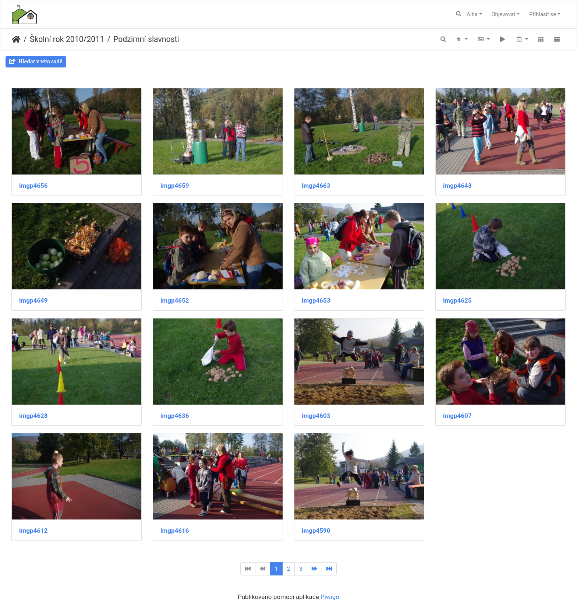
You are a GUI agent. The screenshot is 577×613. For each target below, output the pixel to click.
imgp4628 (33, 415)
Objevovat (503, 14)
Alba (472, 14)
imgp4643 (457, 185)
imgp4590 (316, 530)
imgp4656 (33, 185)
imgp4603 (316, 415)
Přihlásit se (542, 14)
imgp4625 (457, 300)
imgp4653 (316, 300)
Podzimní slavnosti (146, 39)
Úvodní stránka (16, 39)
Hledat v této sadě (36, 61)
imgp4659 (174, 185)
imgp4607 (457, 415)
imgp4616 (174, 530)
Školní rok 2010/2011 (67, 39)
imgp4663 (316, 185)
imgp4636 (174, 415)
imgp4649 (33, 300)
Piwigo (330, 596)
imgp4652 (174, 300)
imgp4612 (33, 530)
